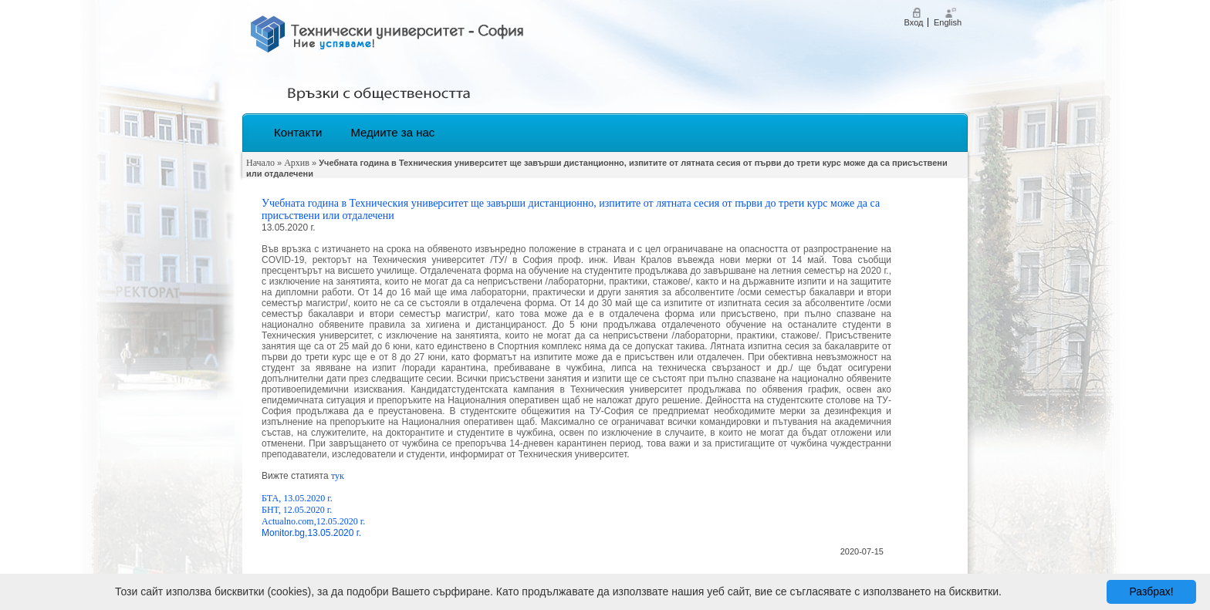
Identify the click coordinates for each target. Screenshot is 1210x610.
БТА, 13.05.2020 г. (297, 498)
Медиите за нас (392, 132)
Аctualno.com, (289, 521)
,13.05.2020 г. (333, 532)
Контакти (298, 132)
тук (338, 475)
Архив (296, 162)
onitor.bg (287, 532)
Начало (260, 162)
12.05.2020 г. (341, 521)
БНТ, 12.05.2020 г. (297, 509)
